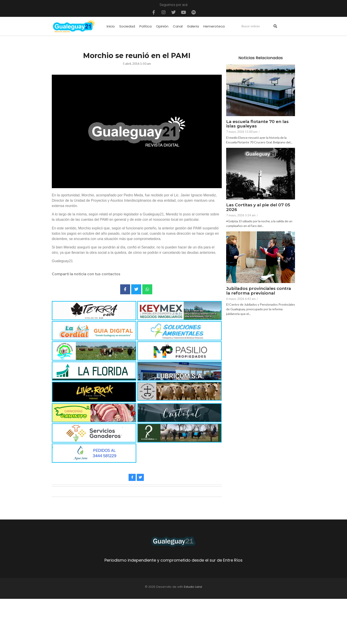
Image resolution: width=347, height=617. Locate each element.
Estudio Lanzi (193, 587)
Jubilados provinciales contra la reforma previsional (258, 291)
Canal (178, 26)
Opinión (162, 26)
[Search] (257, 26)
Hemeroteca (214, 26)
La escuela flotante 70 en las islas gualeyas (257, 124)
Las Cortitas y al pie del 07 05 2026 (258, 207)
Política (145, 26)
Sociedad (127, 26)
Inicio (111, 26)
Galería (193, 26)
